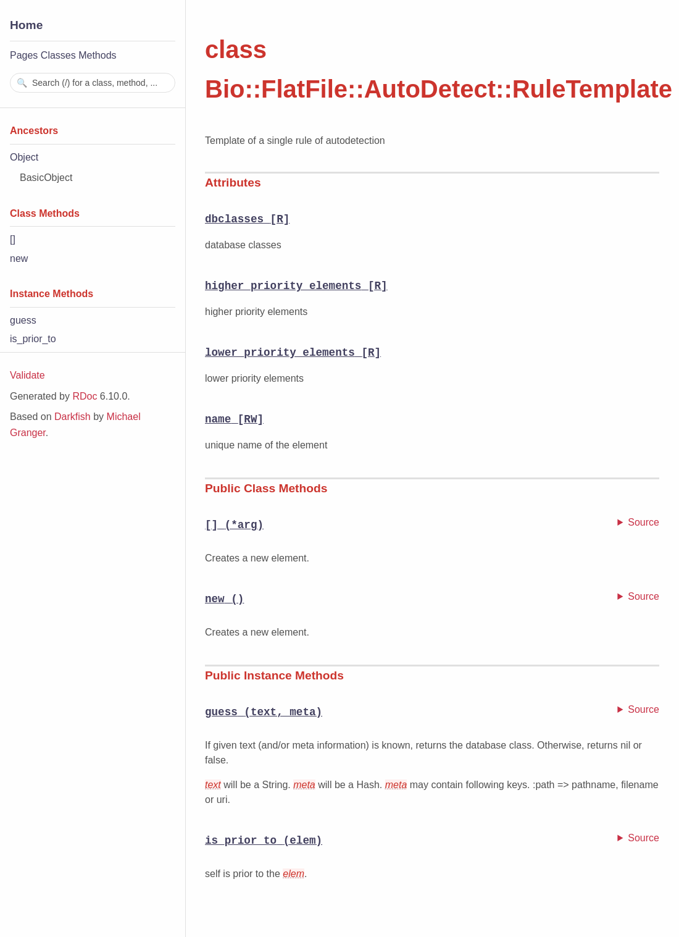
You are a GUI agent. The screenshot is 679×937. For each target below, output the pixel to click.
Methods (97, 55)
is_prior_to (33, 339)
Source (643, 522)
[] (12, 239)
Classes (58, 55)
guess (23, 320)
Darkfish (72, 416)
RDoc (84, 396)
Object (24, 157)
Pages (24, 55)
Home (26, 25)
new (19, 258)
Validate (27, 375)
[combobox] (92, 83)
